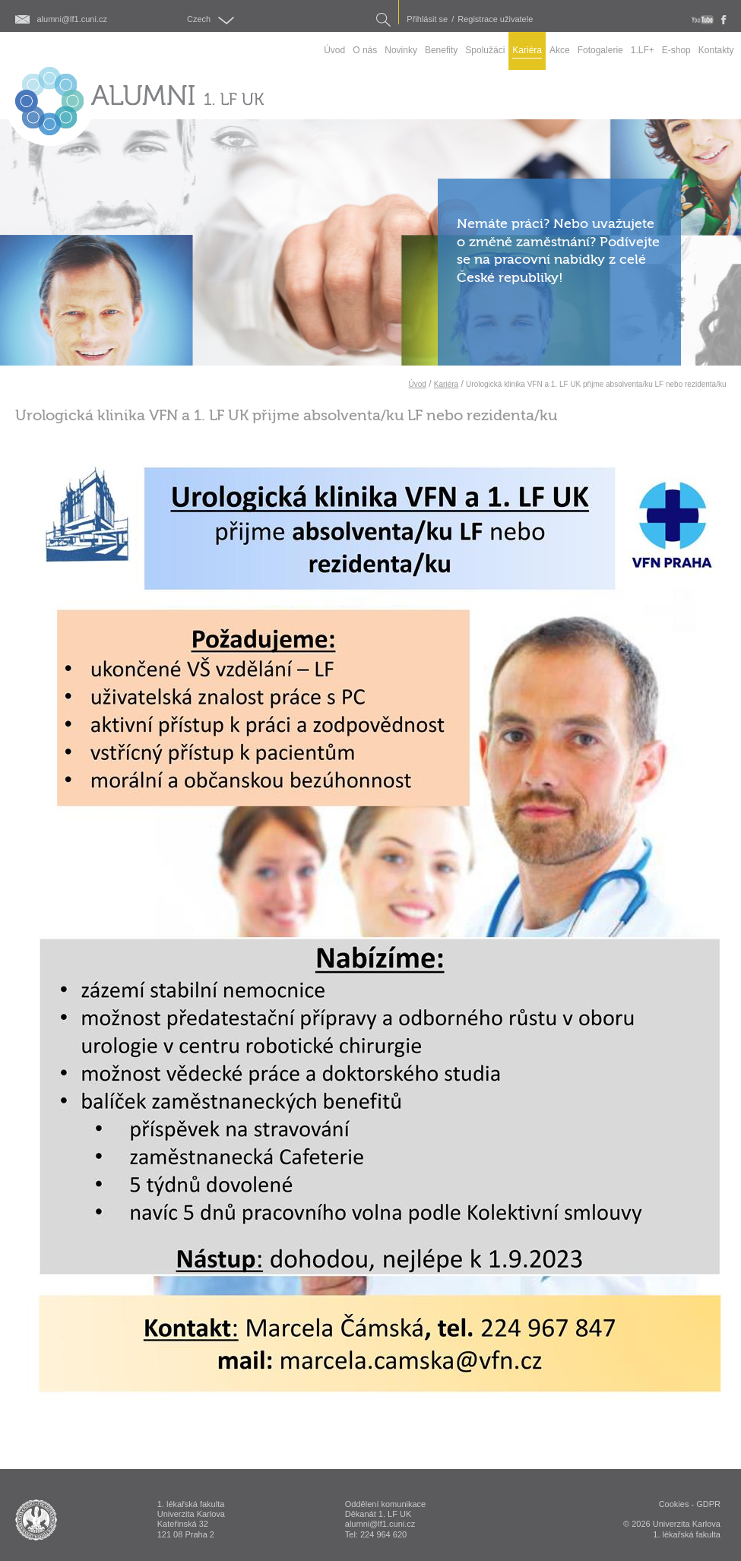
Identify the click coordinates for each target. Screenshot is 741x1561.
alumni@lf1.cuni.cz (72, 19)
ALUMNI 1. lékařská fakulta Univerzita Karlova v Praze (36, 1519)
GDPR (708, 1504)
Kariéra (446, 384)
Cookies (674, 1504)
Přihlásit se (427, 19)
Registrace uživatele (495, 19)
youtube (703, 19)
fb (724, 19)
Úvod (417, 384)
